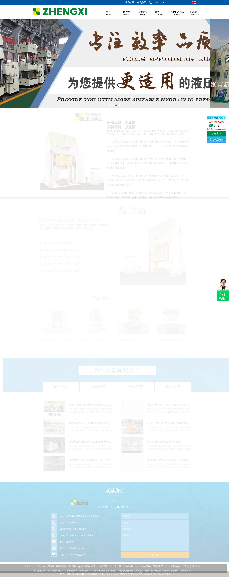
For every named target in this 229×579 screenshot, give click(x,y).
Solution (177, 15)
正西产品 (125, 12)
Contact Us (194, 15)
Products (125, 15)
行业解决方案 (177, 12)
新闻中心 (160, 12)
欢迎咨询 (216, 133)
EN (198, 2)
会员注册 (129, 2)
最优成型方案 (216, 139)
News (160, 15)
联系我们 (194, 12)
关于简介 (143, 12)
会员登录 (141, 2)
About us (142, 15)
